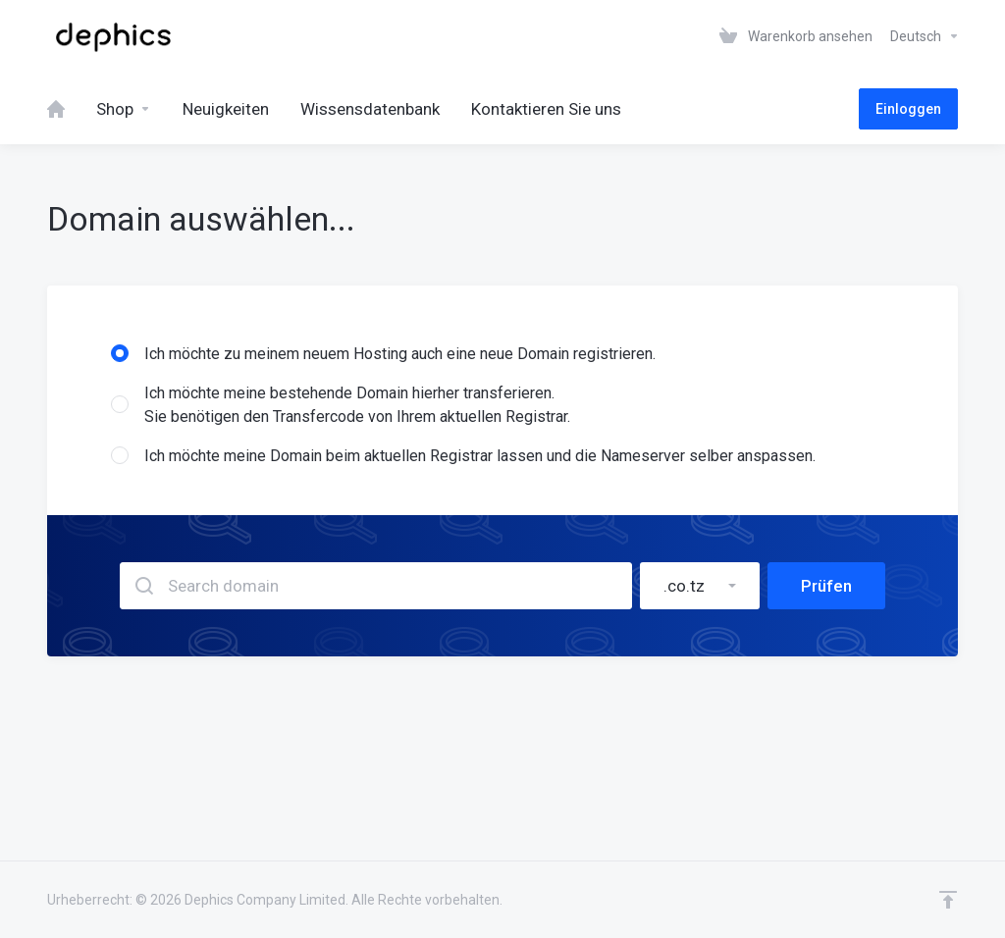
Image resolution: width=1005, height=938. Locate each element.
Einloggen (908, 109)
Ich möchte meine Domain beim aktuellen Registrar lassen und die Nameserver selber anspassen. (463, 455)
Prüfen (826, 586)
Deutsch (925, 36)
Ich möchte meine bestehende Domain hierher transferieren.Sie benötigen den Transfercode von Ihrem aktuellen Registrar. (340, 405)
